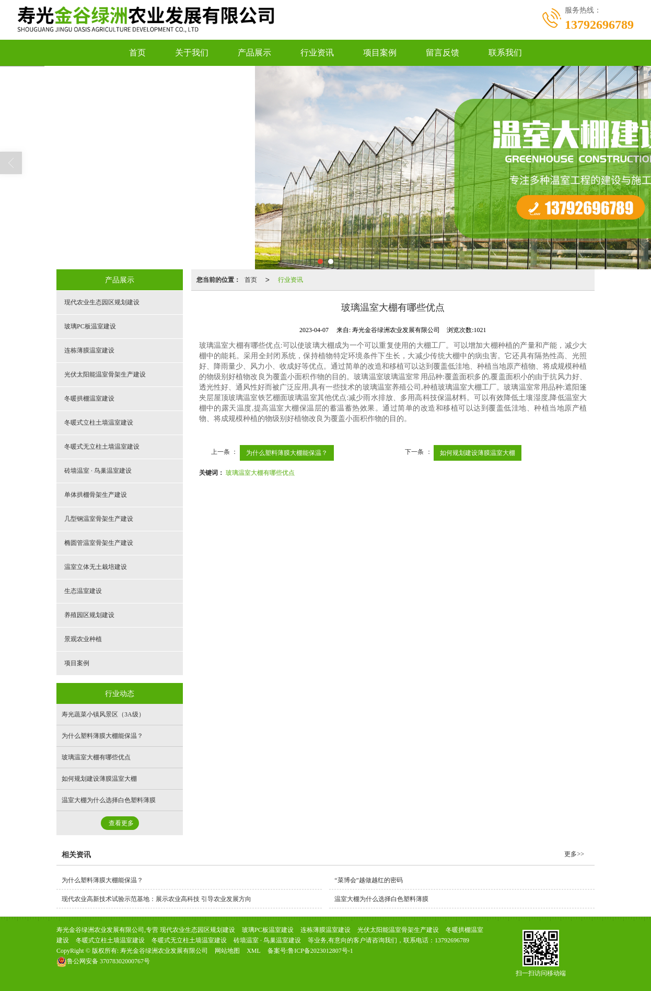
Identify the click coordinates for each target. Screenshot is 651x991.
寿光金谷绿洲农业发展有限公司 (164, 950)
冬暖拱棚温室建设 (89, 398)
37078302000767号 (103, 961)
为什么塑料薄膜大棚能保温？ (287, 453)
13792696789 (452, 940)
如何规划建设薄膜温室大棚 (477, 453)
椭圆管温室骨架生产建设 (98, 542)
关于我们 (191, 52)
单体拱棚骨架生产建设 (95, 494)
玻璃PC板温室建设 (90, 326)
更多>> (574, 854)
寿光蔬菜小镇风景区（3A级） (103, 714)
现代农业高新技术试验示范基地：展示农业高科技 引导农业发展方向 (156, 899)
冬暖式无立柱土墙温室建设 (102, 446)
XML (254, 950)
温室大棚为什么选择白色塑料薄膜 (109, 800)
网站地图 (227, 950)
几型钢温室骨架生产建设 (98, 518)
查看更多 (121, 823)
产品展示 (254, 52)
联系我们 (505, 52)
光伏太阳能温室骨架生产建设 (105, 374)
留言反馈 (442, 52)
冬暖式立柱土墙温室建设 (98, 422)
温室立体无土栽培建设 (95, 567)
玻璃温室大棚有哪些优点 (260, 472)
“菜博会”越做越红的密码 (368, 880)
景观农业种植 (83, 639)
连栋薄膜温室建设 (89, 350)
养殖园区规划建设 (89, 615)
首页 (137, 52)
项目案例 (380, 52)
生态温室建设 (83, 591)
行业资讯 (317, 52)
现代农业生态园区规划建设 (102, 302)
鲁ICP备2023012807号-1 (320, 950)
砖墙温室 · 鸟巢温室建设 (98, 470)
